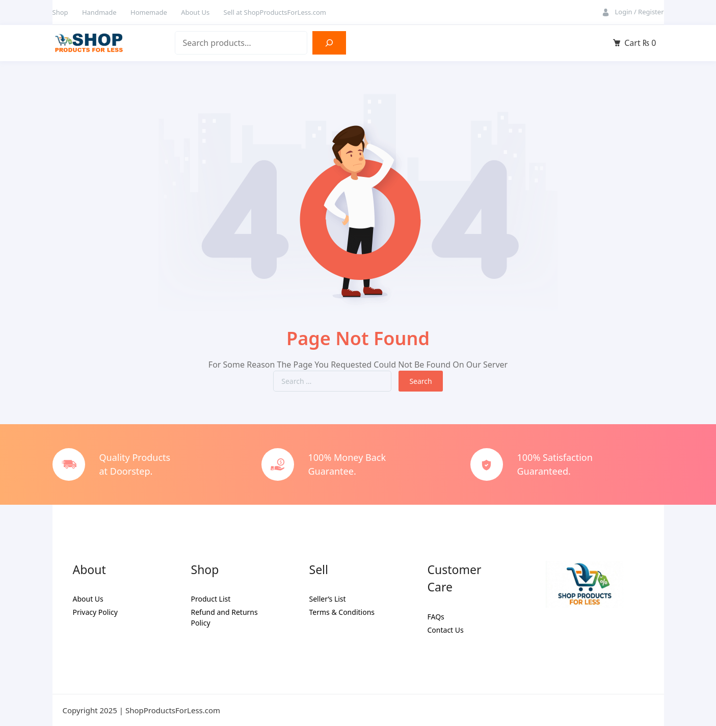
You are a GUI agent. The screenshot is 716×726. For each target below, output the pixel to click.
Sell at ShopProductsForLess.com (275, 12)
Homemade (148, 12)
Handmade (99, 12)
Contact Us (446, 630)
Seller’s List (327, 599)
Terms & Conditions (342, 612)
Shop (60, 12)
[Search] (329, 43)
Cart (640, 42)
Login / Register (639, 11)
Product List (211, 599)
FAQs (436, 616)
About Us (195, 12)
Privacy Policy (95, 612)
